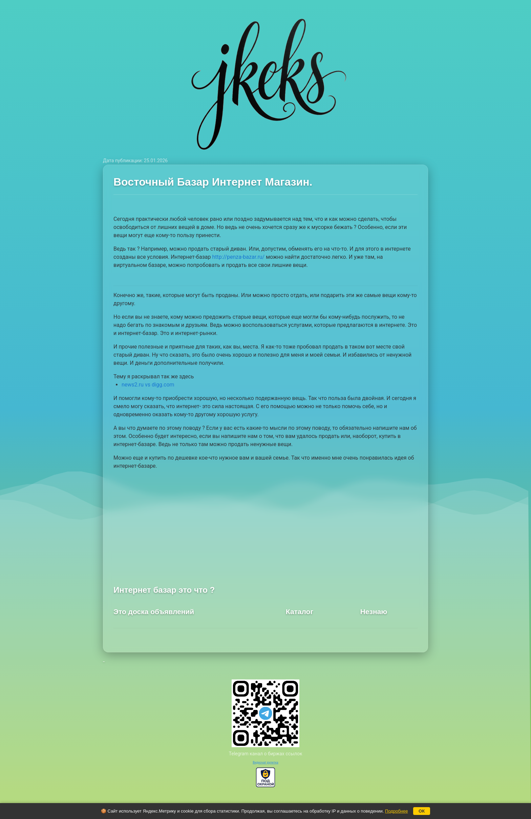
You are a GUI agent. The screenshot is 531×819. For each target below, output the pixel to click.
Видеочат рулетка (265, 762)
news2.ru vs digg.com (148, 384)
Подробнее (396, 811)
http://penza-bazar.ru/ (238, 257)
